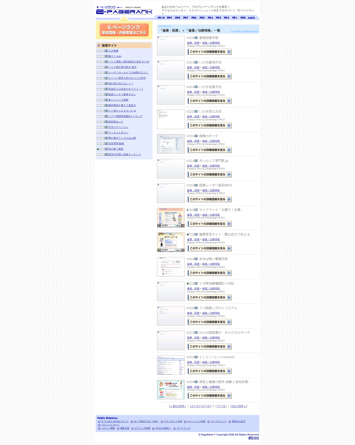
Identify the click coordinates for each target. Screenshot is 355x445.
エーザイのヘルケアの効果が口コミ (128, 72)
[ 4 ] (203, 406)
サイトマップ (183, 428)
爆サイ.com (114, 56)
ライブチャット (219, 421)
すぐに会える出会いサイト (115, 421)
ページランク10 (161, 17)
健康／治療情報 (211, 42)
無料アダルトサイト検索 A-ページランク (251, 17)
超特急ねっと (115, 121)
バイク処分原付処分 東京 (122, 67)
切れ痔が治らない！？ (120, 83)
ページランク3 (218, 17)
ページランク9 (169, 17)
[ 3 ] (197, 406)
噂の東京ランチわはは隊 (122, 138)
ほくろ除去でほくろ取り (146, 421)
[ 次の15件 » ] (239, 406)
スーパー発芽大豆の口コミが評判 (127, 78)
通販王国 (124, 428)
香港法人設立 (238, 421)
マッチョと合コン (118, 132)
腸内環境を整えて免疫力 (122, 105)
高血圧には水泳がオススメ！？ (125, 89)
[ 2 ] (192, 406)
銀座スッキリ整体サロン (122, 94)
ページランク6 (194, 17)
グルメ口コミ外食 (173, 421)
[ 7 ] (219, 406)
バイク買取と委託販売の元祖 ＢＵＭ (128, 61)
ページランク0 (243, 17)
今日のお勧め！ (163, 428)
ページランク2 (226, 17)
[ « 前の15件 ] (177, 406)
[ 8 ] (224, 406)
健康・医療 (193, 42)
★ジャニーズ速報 (118, 99)
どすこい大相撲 (142, 428)
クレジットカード (110, 424)
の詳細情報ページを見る (209, 52)
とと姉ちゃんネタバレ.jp (122, 110)
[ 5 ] (208, 406)
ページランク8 (177, 17)
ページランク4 (210, 17)
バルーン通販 (108, 428)
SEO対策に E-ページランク (124, 9)
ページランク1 (235, 17)
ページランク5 (202, 17)
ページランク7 (186, 17)
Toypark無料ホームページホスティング (253, 438)
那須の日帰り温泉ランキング (124, 154)
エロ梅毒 (113, 50)
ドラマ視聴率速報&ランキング (125, 116)
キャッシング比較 (196, 421)
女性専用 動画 (116, 143)
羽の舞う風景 (115, 149)
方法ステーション (118, 127)
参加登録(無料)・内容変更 (124, 29)
